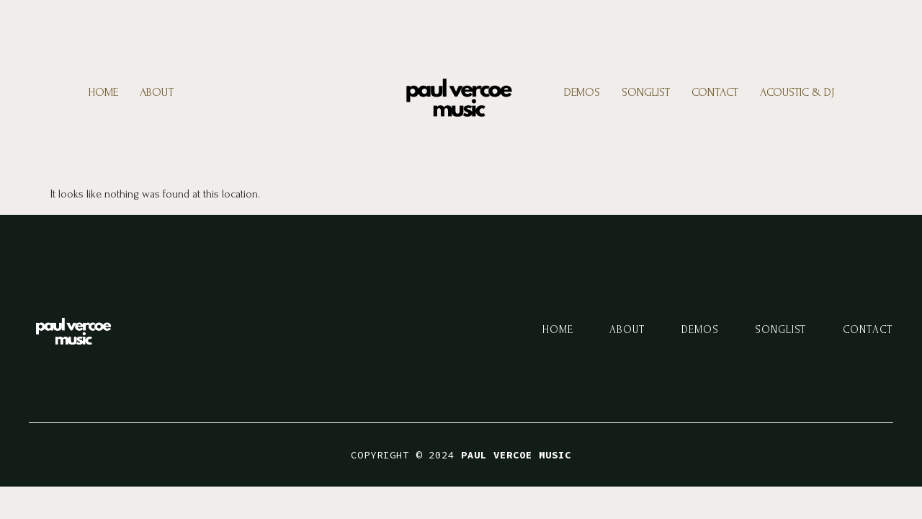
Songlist (646, 92)
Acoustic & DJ (797, 92)
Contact (715, 92)
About (157, 92)
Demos (582, 92)
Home (103, 92)
